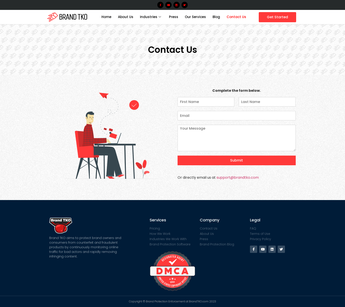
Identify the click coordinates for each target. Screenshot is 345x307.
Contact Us (236, 17)
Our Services (195, 17)
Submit (236, 160)
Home (106, 17)
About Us (125, 17)
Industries (150, 17)
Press (173, 17)
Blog (216, 17)
